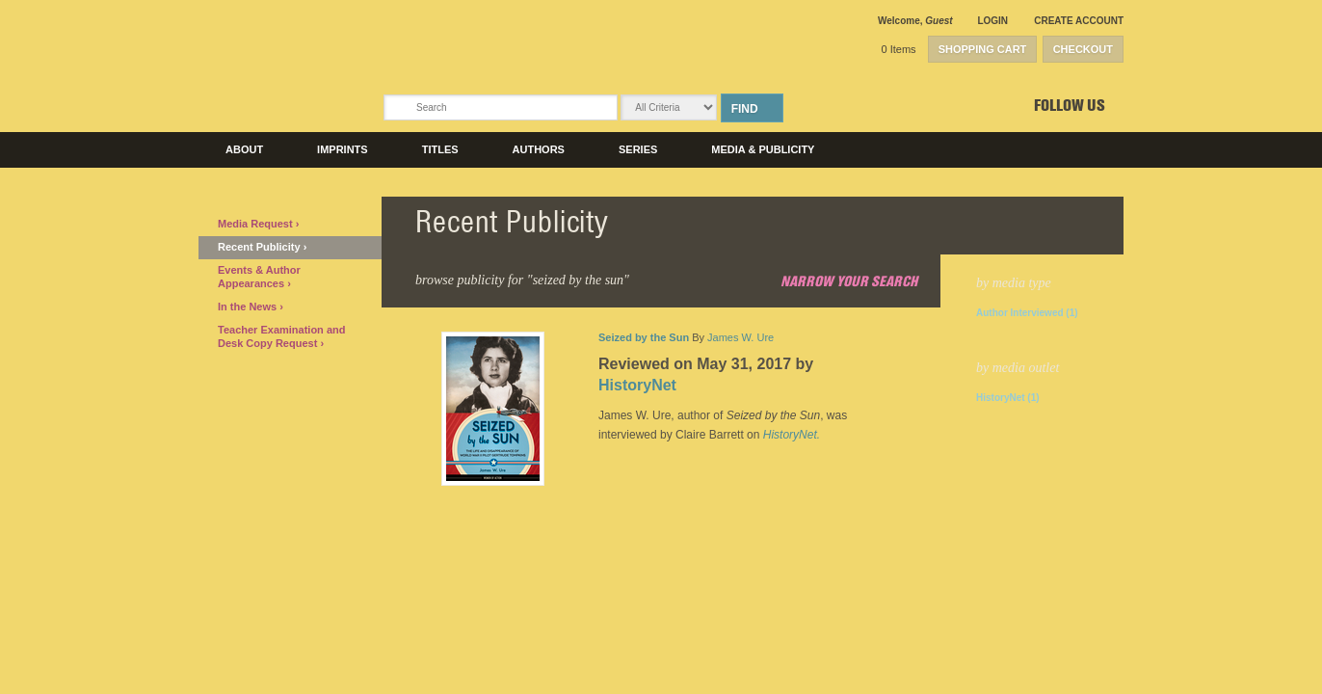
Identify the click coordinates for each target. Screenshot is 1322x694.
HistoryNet (1008, 397)
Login (992, 20)
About (244, 149)
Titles (440, 149)
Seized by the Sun (643, 337)
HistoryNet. (791, 434)
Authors (539, 149)
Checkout (1083, 49)
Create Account (1079, 20)
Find (744, 109)
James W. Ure (740, 337)
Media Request (257, 223)
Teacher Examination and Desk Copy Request (281, 336)
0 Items (899, 49)
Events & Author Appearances (259, 276)
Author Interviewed (1027, 312)
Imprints (342, 149)
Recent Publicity (261, 247)
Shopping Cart (983, 49)
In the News (248, 306)
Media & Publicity (762, 149)
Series (638, 149)
